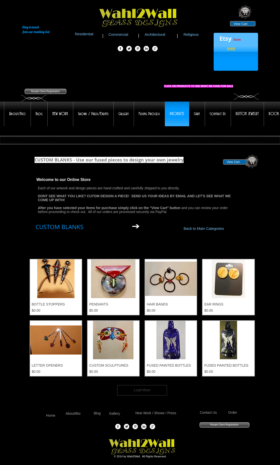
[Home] (51, 416)
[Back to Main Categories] (204, 228)
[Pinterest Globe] (137, 49)
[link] (243, 24)
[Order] (233, 413)
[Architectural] (155, 34)
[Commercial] (118, 34)
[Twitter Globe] (129, 49)
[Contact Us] (208, 413)
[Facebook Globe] (120, 49)
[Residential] (84, 34)
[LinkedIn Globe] (146, 49)
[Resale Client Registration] (45, 91)
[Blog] (97, 414)
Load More (142, 390)
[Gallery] (115, 414)
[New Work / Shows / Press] (156, 413)
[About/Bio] (73, 414)
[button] (231, 49)
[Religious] (191, 34)
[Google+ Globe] (155, 49)
